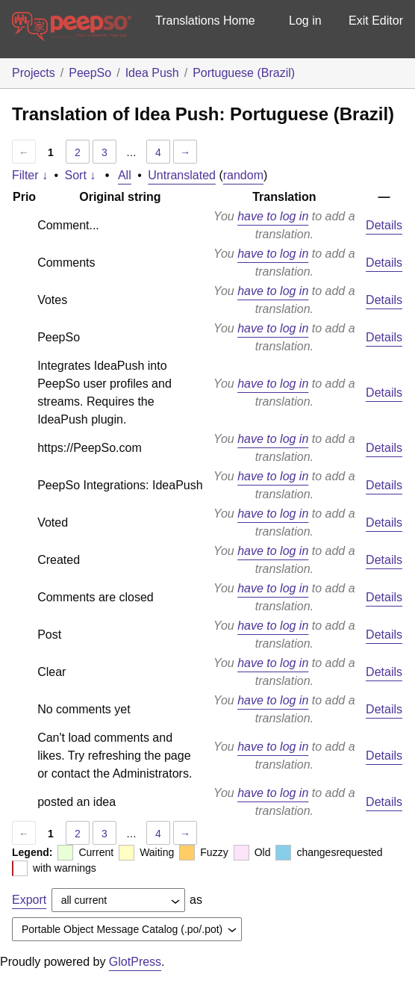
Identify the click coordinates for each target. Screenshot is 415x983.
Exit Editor (376, 20)
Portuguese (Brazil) (244, 72)
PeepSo (90, 72)
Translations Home (205, 20)
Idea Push (152, 72)
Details (384, 225)
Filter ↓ (30, 175)
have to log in (272, 216)
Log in (305, 20)
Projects (33, 72)
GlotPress (135, 961)
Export (29, 899)
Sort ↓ (80, 175)
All (124, 175)
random (243, 175)
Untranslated (182, 175)
